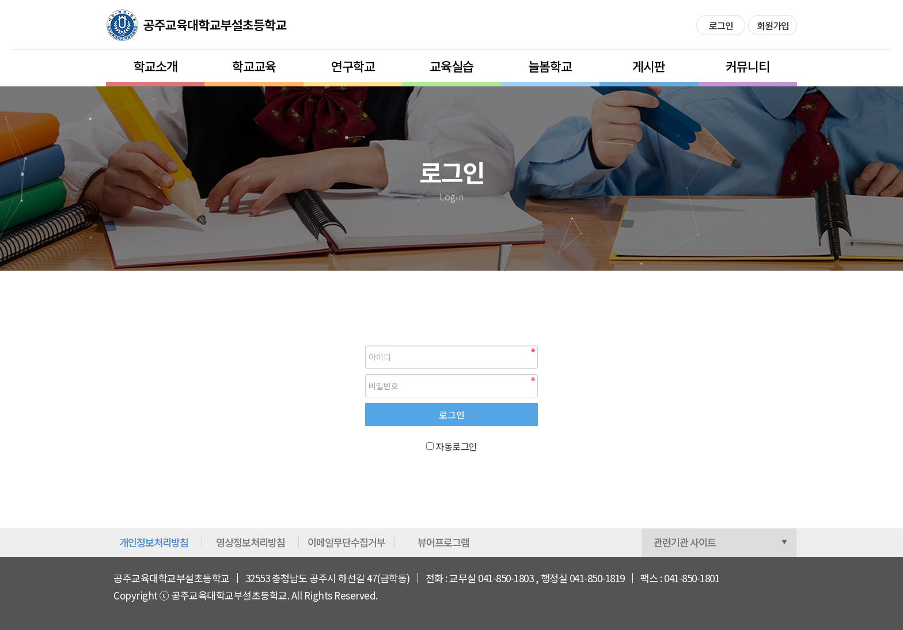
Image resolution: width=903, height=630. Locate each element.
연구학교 (353, 65)
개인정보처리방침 (153, 542)
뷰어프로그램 (443, 542)
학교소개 (155, 65)
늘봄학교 (550, 65)
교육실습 (451, 65)
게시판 (648, 65)
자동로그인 (456, 446)
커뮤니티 (747, 65)
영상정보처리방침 (250, 542)
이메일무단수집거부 (346, 542)
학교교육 (254, 65)
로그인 (721, 25)
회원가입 (773, 25)
